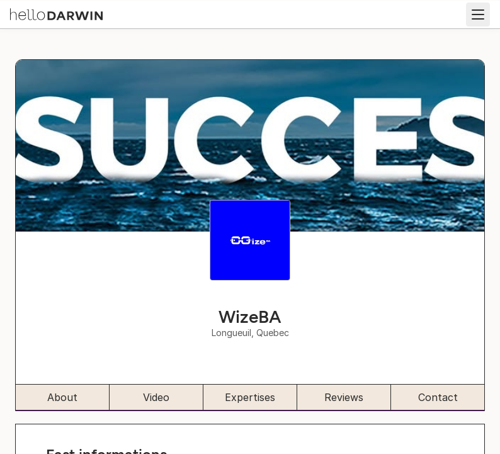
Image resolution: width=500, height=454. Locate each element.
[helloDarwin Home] (56, 13)
